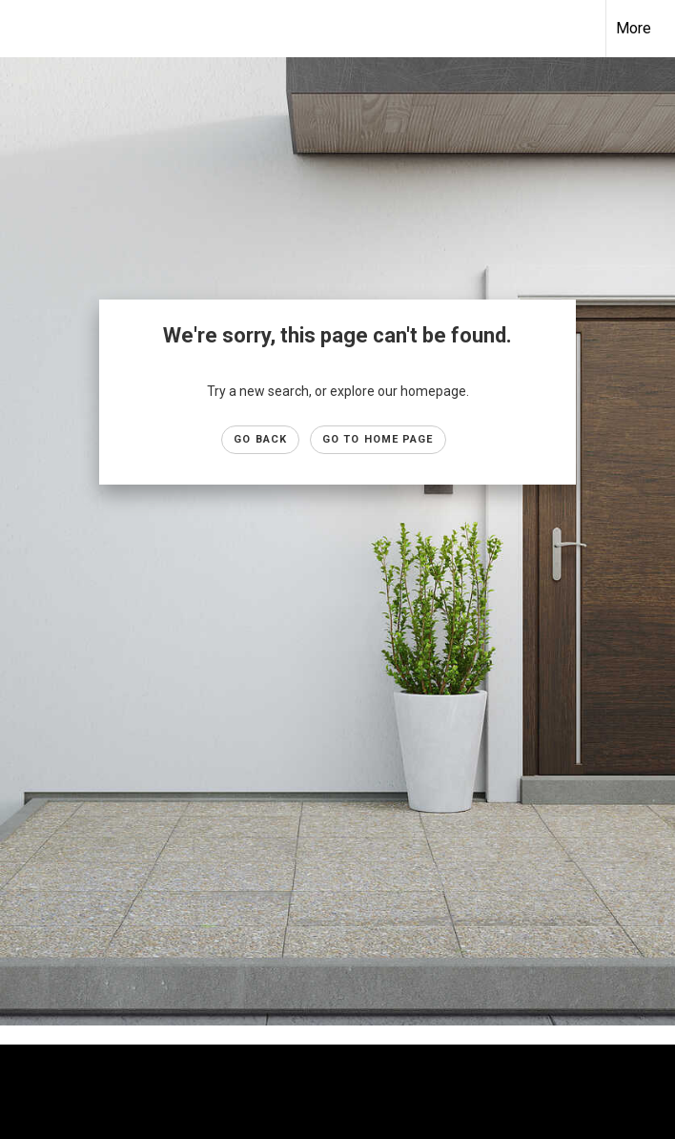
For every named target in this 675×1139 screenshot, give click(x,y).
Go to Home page (378, 439)
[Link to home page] (24, 28)
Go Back (260, 439)
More (633, 28)
